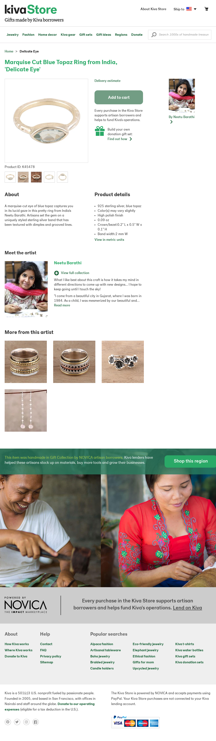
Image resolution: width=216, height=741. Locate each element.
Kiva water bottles (189, 650)
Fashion (28, 35)
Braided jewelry (102, 662)
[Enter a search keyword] (179, 35)
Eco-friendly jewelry (148, 644)
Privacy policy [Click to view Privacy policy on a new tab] (50, 656)
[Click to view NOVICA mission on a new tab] (26, 605)
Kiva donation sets (189, 662)
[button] (154, 36)
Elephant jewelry (145, 650)
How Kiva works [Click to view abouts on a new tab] (17, 644)
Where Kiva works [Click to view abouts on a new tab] (18, 650)
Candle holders (102, 668)
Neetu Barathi (67, 263)
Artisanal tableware (105, 650)
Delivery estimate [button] (107, 81)
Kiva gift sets (185, 656)
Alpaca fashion (101, 644)
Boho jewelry (100, 656)
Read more (62, 305)
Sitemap (46, 662)
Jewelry (13, 35)
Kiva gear (68, 35)
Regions (121, 35)
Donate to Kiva (16, 656)
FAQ (43, 650)
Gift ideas (103, 35)
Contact (46, 644)
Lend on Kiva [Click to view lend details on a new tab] (187, 608)
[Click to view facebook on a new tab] (36, 722)
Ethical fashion (144, 656)
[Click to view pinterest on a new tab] (9, 722)
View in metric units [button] (109, 240)
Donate (137, 35)
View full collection (71, 273)
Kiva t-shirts (184, 644)
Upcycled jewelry (146, 668)
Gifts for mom (143, 662)
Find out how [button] (120, 139)
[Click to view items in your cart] (206, 9)
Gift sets (85, 35)
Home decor (47, 35)
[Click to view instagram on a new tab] (27, 722)
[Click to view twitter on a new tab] (18, 722)
